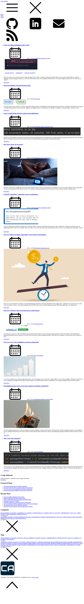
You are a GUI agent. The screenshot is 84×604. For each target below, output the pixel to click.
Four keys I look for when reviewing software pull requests (22, 310)
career (35, 355)
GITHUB (38, 538)
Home (2, 14)
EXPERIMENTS (66, 513)
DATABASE (10, 539)
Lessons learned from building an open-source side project (18, 490)
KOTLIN (21, 538)
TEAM (26, 538)
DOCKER (70, 542)
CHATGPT (16, 542)
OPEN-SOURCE (67, 517)
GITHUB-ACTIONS (11, 543)
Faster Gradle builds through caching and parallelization (21, 113)
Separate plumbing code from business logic (17, 85)
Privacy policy (35, 577)
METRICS (54, 543)
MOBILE (30, 513)
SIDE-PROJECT (71, 545)
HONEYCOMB (27, 543)
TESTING (15, 513)
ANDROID (21, 513)
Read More (6, 82)
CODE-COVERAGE (31, 542)
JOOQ (39, 543)
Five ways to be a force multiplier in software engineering (21, 342)
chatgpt (49, 207)
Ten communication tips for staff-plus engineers (15, 486)
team (45, 157)
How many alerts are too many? (13, 144)
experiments (44, 207)
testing (48, 58)
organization (44, 248)
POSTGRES (41, 545)
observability (50, 399)
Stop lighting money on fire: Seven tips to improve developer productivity (26, 386)
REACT (52, 513)
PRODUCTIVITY (22, 514)
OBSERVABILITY (38, 513)
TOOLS (24, 518)
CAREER (47, 513)
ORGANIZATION (12, 514)
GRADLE (44, 538)
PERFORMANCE (33, 545)
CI (26, 513)
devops (42, 157)
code (35, 451)
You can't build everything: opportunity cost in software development (25, 234)
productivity (44, 58)
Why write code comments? (12, 438)
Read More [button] (3, 479)
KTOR (48, 543)
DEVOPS (58, 513)
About (2, 17)
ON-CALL (74, 513)
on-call (48, 157)
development (37, 58)
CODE (24, 542)
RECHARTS (63, 545)
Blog (2, 15)
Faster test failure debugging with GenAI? (16, 45)
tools (51, 126)
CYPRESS (4, 539)
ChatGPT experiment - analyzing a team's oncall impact (21, 194)
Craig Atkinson (42, 7)
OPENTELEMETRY (12, 545)
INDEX (34, 543)
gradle (42, 126)
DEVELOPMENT (6, 513)
